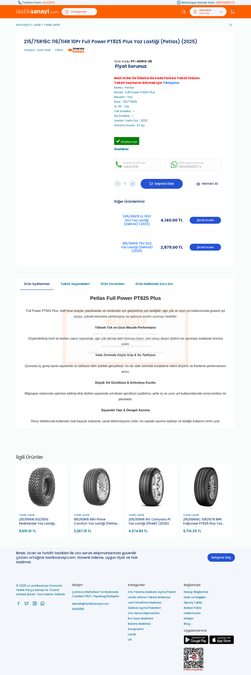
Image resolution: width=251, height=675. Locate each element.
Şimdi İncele (205, 220)
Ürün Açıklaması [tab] (37, 284)
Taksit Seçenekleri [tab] (75, 284)
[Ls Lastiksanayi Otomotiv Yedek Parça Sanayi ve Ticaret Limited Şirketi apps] (221, 643)
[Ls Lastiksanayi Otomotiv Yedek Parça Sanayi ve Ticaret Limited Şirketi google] (196, 643)
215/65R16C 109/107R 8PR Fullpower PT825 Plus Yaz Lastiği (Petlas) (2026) (202, 521)
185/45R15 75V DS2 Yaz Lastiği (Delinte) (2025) (137, 247)
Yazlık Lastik (52, 24)
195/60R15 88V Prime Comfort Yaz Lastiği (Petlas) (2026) (96, 521)
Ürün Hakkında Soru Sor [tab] (154, 284)
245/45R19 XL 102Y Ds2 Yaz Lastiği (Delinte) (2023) (137, 220)
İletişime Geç (221, 557)
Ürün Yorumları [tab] (113, 284)
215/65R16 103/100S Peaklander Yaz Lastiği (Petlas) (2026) (37, 521)
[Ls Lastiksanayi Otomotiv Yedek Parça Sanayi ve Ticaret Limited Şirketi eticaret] (209, 660)
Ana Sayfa (23, 24)
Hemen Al (207, 183)
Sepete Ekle (161, 183)
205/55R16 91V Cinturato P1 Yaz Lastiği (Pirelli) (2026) (149, 521)
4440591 (49, 2)
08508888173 (225, 2)
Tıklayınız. (171, 83)
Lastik (37, 24)
